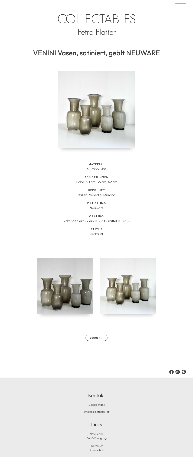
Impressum (96, 446)
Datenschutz (96, 450)
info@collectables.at (96, 411)
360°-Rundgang (97, 438)
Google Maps (97, 404)
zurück (96, 338)
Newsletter (96, 434)
